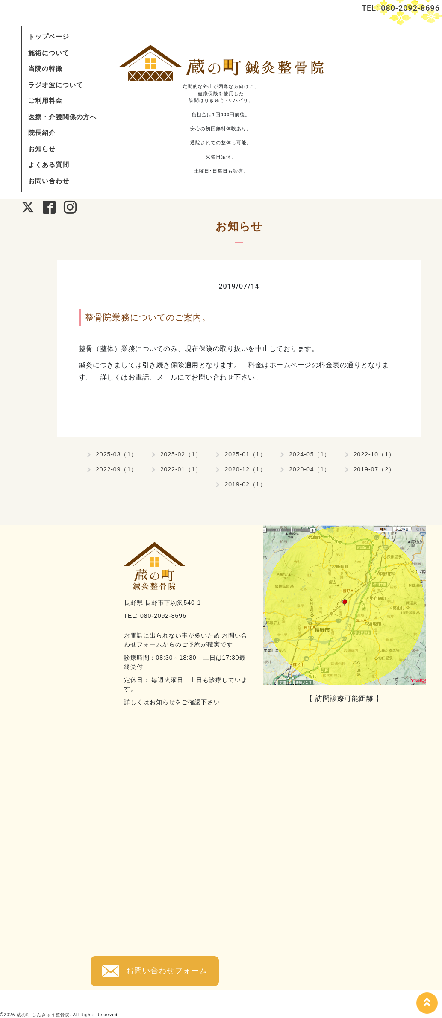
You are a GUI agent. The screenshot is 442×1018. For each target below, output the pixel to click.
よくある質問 (48, 164)
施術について (48, 52)
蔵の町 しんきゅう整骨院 (43, 1014)
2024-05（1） (309, 454)
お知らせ (42, 148)
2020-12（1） (245, 469)
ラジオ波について (55, 84)
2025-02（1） (181, 454)
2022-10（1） (374, 454)
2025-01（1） (245, 454)
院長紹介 (42, 132)
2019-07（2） (374, 469)
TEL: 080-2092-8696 (401, 7)
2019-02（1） (245, 484)
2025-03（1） (116, 454)
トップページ (48, 36)
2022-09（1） (116, 469)
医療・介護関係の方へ (62, 116)
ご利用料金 (45, 100)
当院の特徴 (45, 68)
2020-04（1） (309, 469)
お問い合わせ (48, 180)
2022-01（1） (181, 469)
